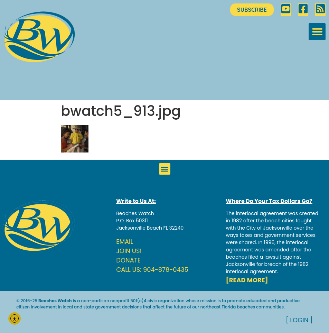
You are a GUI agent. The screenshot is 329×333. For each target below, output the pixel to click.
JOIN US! (129, 251)
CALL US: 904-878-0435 (152, 269)
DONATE (128, 260)
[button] (317, 31)
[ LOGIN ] (299, 320)
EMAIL (124, 241)
